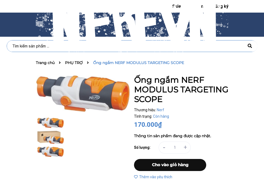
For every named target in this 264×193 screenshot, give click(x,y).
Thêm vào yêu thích (153, 177)
